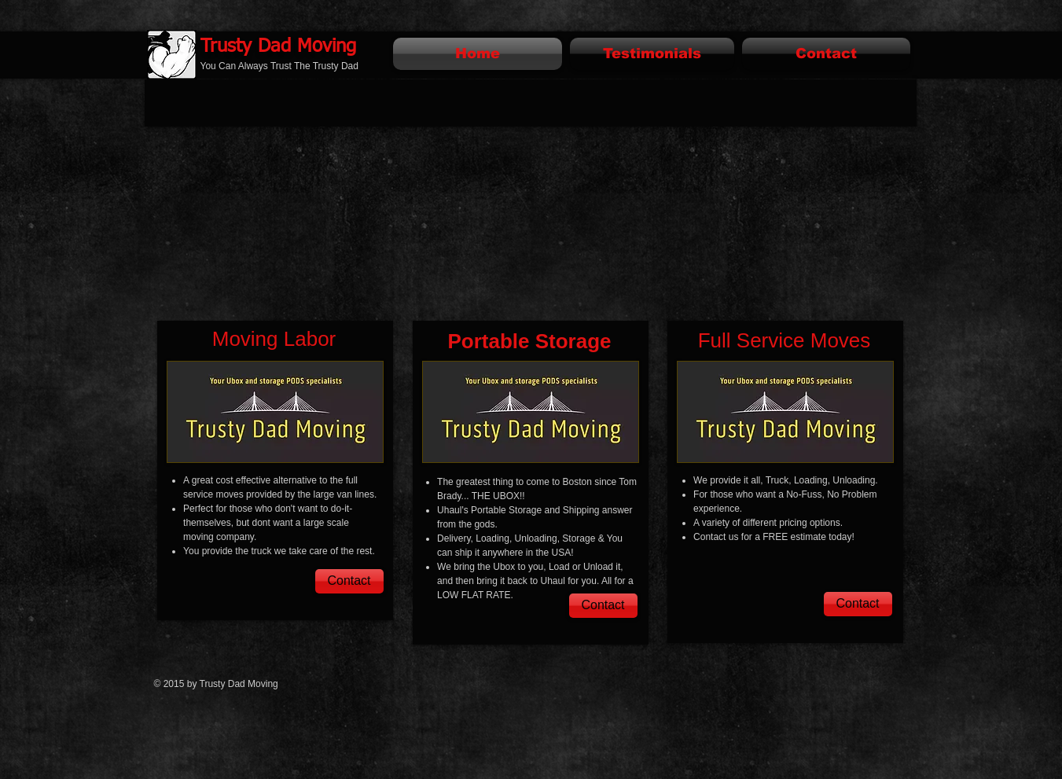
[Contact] (349, 581)
